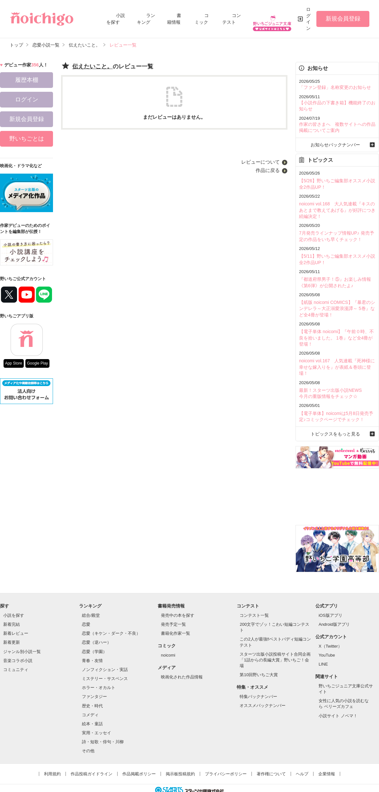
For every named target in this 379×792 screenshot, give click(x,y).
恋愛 (86, 606)
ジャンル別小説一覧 (22, 634)
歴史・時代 (92, 688)
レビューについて (260, 162)
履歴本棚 (26, 80)
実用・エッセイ (96, 715)
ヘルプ (302, 756)
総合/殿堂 (91, 597)
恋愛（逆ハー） (96, 624)
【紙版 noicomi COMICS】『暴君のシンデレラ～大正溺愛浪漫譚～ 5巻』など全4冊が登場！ (336, 301)
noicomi (168, 637)
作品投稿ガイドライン (91, 756)
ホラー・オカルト (98, 669)
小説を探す (13, 597)
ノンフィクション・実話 (105, 652)
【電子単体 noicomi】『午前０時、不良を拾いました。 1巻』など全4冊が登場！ (336, 329)
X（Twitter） (330, 628)
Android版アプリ (334, 606)
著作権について (271, 756)
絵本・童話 (92, 706)
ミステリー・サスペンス (105, 661)
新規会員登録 (343, 18)
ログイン (308, 19)
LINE (323, 646)
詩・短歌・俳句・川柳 (103, 724)
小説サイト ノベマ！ (338, 698)
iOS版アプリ (330, 597)
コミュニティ (15, 652)
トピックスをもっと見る (337, 416)
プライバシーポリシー (226, 756)
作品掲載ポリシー (139, 756)
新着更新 (11, 624)
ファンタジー (94, 678)
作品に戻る (268, 170)
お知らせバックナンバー (337, 142)
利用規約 (52, 756)
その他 (88, 733)
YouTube (327, 637)
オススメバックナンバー (263, 687)
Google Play (37, 363)
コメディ (90, 697)
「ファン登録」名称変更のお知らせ (332, 87)
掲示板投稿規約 (180, 756)
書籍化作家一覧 (175, 615)
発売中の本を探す (177, 597)
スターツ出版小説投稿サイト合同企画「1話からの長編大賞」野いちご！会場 (275, 642)
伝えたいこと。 (92, 66)
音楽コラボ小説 (17, 643)
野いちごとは (26, 138)
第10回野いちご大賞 (259, 657)
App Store (13, 363)
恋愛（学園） (94, 634)
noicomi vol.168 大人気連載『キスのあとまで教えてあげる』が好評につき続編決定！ (336, 206)
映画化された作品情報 (182, 659)
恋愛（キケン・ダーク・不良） (111, 615)
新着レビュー (15, 615)
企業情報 (326, 756)
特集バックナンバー (258, 678)
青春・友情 (92, 643)
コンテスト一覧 (254, 597)
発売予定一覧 (173, 606)
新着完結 (11, 606)
